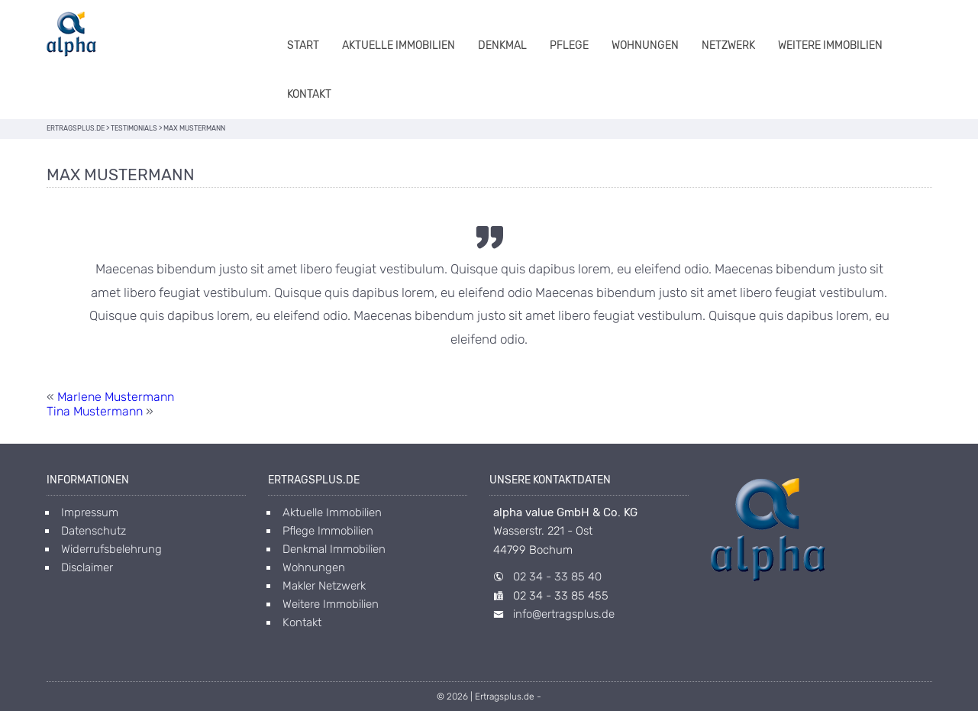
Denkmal (502, 45)
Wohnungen (645, 45)
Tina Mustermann (95, 411)
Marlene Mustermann (115, 396)
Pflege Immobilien (327, 531)
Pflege (569, 45)
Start (303, 45)
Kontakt (309, 94)
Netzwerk (728, 45)
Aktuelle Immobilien (398, 45)
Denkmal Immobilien (334, 549)
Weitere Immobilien (830, 45)
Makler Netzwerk (324, 586)
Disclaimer (87, 567)
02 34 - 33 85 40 (557, 576)
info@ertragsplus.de (564, 614)
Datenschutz (93, 531)
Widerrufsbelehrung (111, 549)
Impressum (89, 512)
